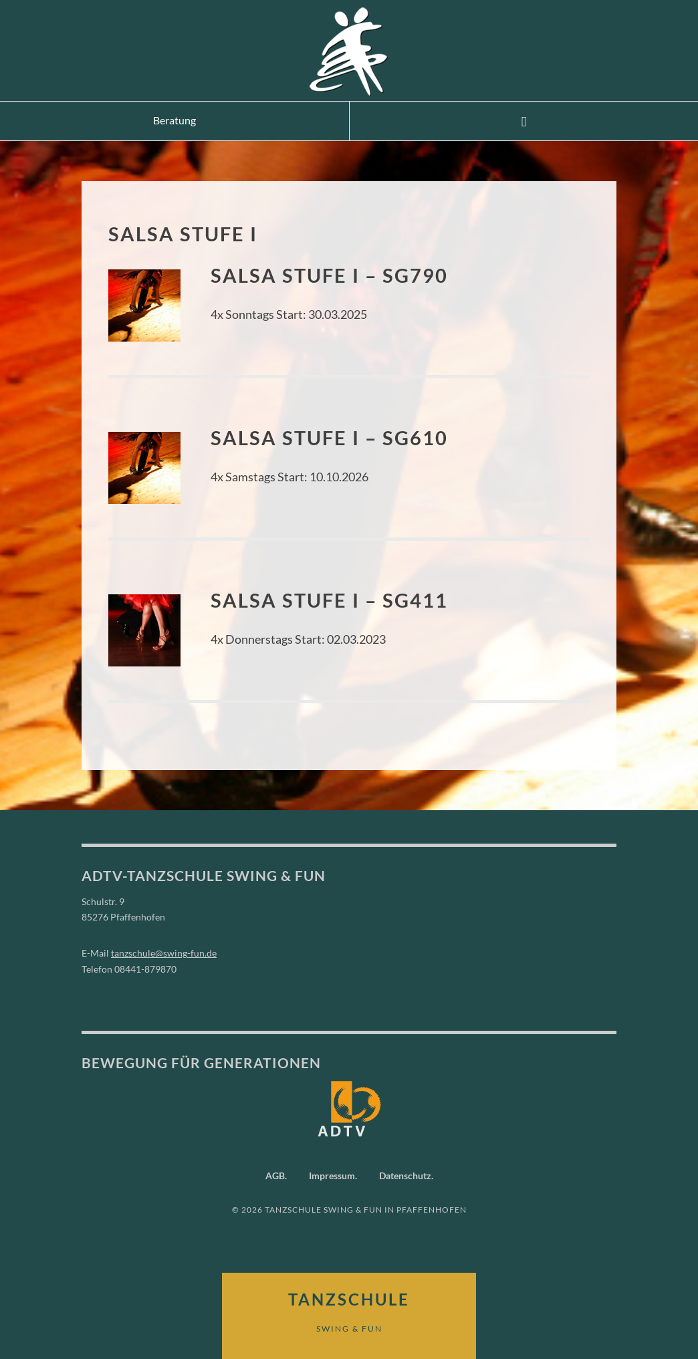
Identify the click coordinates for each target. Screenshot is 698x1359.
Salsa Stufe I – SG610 (329, 437)
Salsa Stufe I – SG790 (329, 275)
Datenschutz (405, 1175)
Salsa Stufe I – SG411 (329, 600)
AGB (275, 1175)
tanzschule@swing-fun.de (164, 953)
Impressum (332, 1175)
